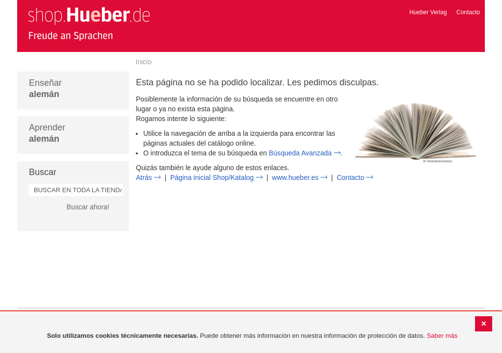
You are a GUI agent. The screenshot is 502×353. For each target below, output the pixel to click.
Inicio (144, 62)
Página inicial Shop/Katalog (211, 177)
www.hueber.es (295, 177)
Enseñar (45, 88)
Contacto (468, 12)
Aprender (47, 133)
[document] (252, 336)
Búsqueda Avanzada (300, 153)
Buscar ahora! (88, 207)
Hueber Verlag (428, 12)
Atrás (144, 177)
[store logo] (88, 23)
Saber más (442, 335)
